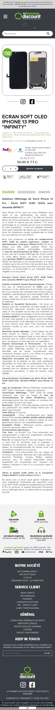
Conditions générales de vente (27, 620)
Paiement (27, 598)
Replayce (6, 133)
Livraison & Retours (27, 602)
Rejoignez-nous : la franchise (27, 580)
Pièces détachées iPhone (22, 133)
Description (8, 191)
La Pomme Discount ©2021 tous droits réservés (28, 692)
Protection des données (27, 626)
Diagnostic (44, 191)
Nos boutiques (27, 574)
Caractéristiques (27, 191)
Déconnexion (27, 595)
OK (27, 708)
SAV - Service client (27, 605)
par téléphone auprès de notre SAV (41, 534)
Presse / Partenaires (28, 632)
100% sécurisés (41, 517)
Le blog (27, 577)
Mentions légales (27, 623)
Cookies (27, 629)
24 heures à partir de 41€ (13, 533)
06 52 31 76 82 (20, 4)
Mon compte (27, 592)
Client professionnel (27, 608)
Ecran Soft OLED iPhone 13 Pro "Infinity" (24, 122)
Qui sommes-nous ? (27, 571)
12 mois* (13, 517)
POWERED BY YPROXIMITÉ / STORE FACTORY (27, 698)
